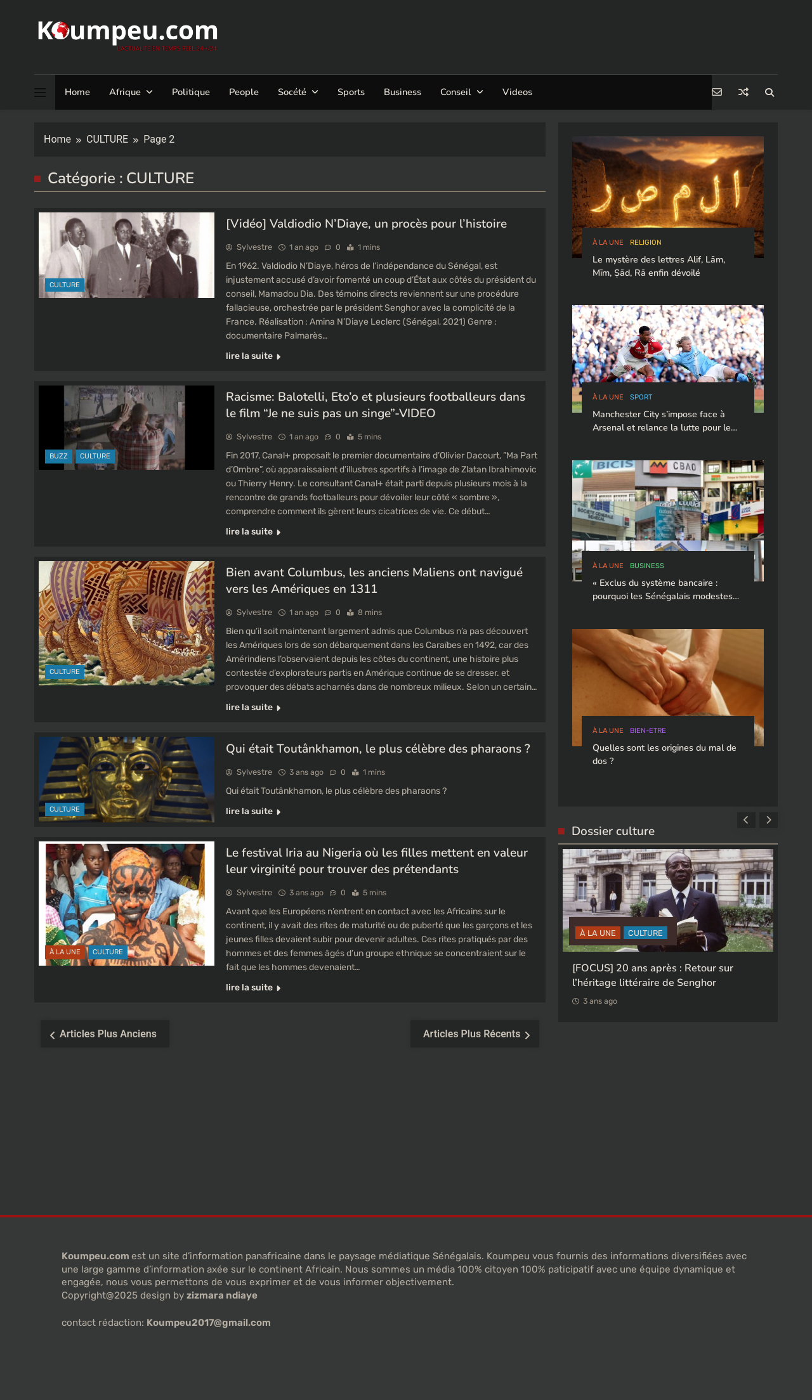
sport (641, 397)
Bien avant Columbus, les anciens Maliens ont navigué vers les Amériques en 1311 (374, 580)
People (244, 92)
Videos (517, 92)
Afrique (125, 92)
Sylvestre (254, 247)
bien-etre (648, 731)
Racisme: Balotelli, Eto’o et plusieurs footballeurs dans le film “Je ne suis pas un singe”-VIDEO (375, 405)
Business (402, 92)
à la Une (65, 952)
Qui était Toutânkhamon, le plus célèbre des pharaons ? (378, 749)
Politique (191, 92)
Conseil (455, 92)
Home (77, 92)
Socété (292, 92)
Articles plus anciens (108, 1034)
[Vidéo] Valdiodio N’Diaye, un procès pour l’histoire (366, 224)
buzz (58, 456)
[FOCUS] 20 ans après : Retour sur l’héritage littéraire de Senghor (652, 975)
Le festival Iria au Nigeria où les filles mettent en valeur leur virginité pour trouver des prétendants (377, 861)
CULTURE (64, 285)
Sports (351, 92)
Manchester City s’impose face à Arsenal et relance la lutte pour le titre (662, 428)
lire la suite (253, 356)
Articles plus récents (472, 1034)
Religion (646, 242)
